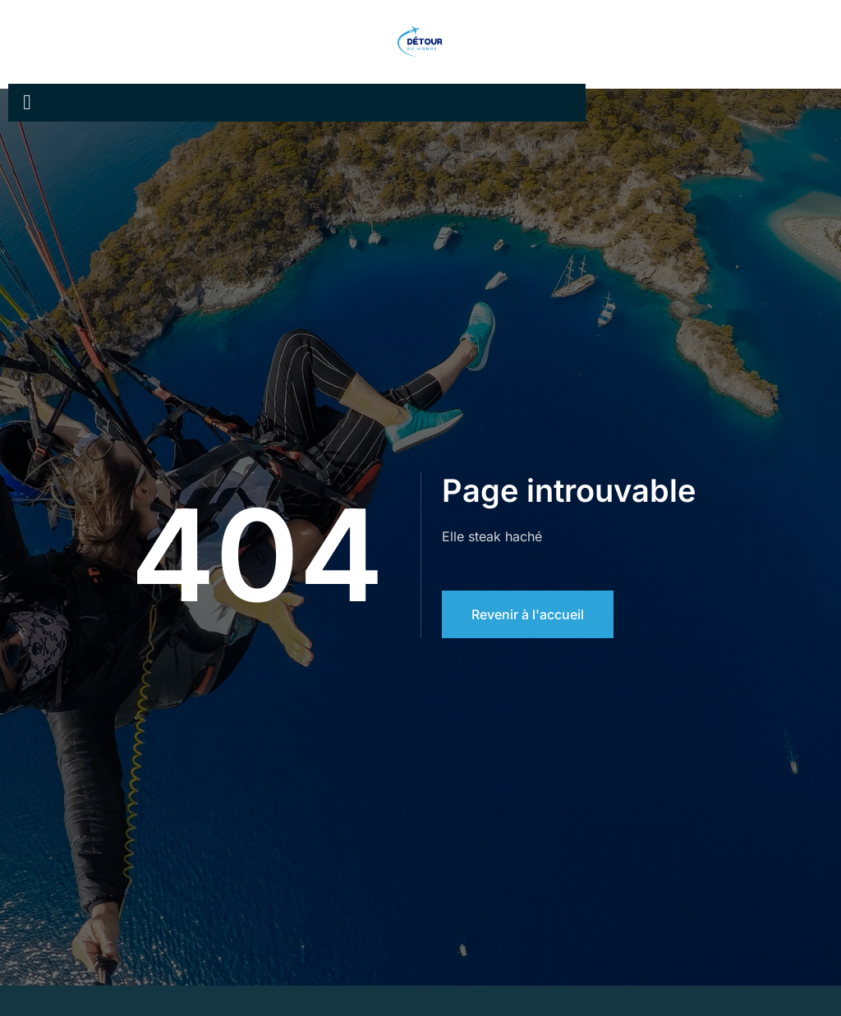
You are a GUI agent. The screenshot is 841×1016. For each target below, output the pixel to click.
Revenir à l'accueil (527, 614)
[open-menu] (27, 102)
